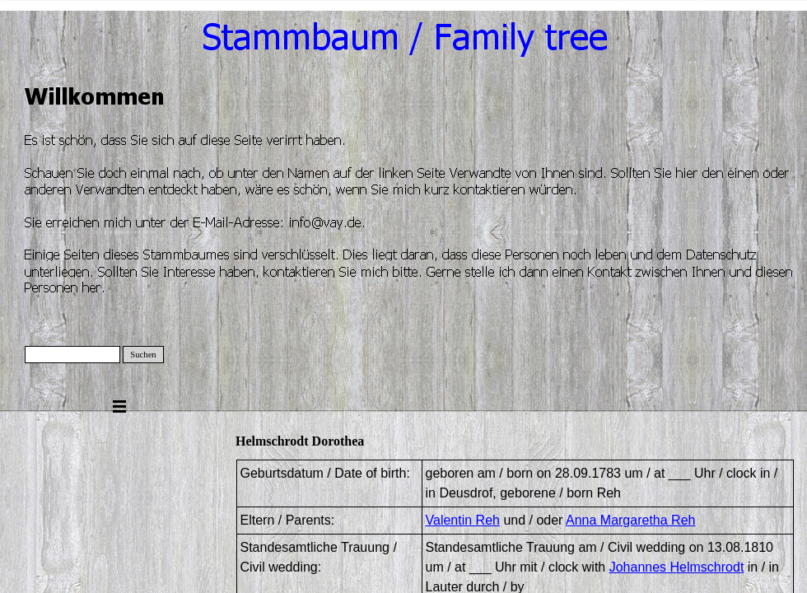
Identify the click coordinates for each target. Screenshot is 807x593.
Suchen (143, 354)
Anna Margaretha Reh (630, 520)
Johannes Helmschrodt (676, 567)
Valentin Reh (463, 520)
